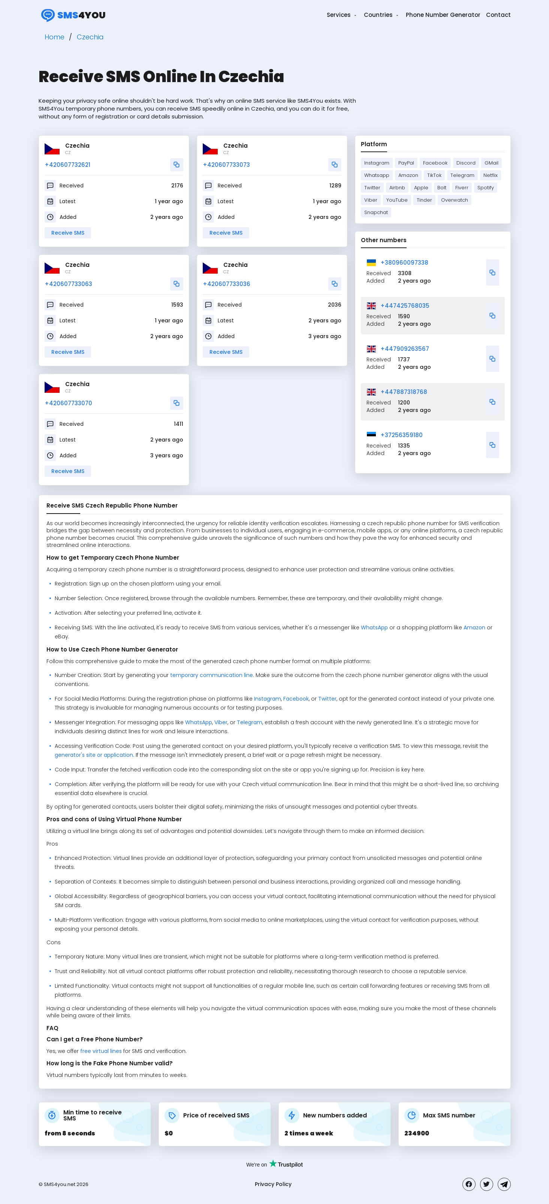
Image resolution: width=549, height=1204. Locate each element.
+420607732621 (67, 165)
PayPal (406, 162)
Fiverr (461, 187)
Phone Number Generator (443, 15)
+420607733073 (226, 165)
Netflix (490, 175)
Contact (498, 15)
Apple (421, 187)
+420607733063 (68, 284)
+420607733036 (226, 284)
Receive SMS (67, 233)
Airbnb (397, 187)
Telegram (462, 175)
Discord (466, 162)
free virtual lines (101, 1051)
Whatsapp (376, 175)
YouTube (397, 200)
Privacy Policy (273, 1184)
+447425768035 (404, 305)
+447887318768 (403, 392)
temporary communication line (211, 675)
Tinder (424, 200)
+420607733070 (68, 403)
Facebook (435, 162)
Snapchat (376, 212)
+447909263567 (404, 349)
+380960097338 (404, 262)
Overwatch (454, 200)
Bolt (441, 187)
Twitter (372, 187)
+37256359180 (401, 435)
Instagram (376, 162)
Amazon (408, 175)
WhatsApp (374, 627)
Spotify (485, 187)
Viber (370, 200)
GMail (491, 162)
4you (72, 15)
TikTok (434, 175)
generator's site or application (94, 755)
